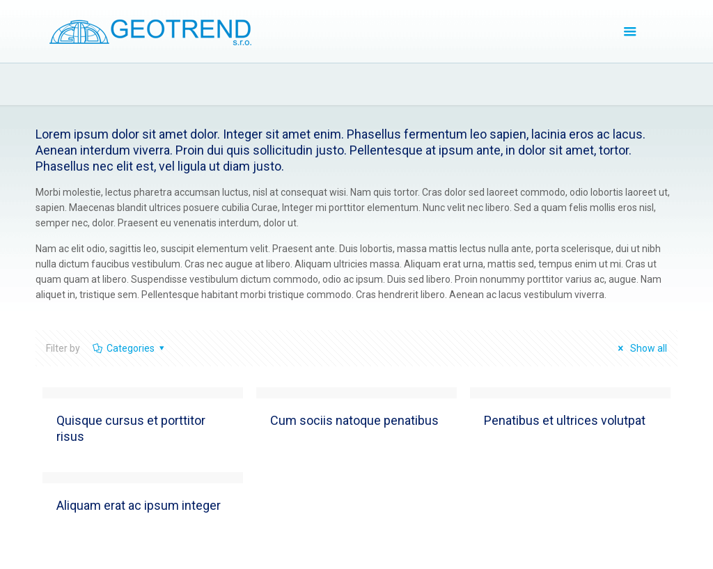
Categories (129, 348)
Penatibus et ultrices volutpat (564, 420)
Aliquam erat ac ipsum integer (138, 505)
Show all (640, 348)
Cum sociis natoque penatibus (354, 420)
